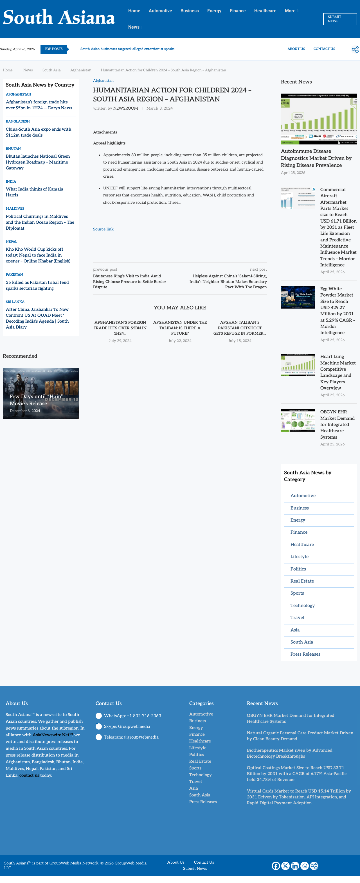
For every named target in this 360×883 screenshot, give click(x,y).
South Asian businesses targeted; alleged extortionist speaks (127, 49)
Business (190, 10)
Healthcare (265, 10)
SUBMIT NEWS (334, 19)
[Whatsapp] (304, 872)
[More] (355, 49)
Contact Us (324, 49)
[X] (285, 872)
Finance (238, 10)
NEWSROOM (125, 108)
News (134, 27)
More (290, 10)
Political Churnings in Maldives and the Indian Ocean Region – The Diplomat (40, 222)
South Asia (51, 70)
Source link (103, 229)
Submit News (195, 875)
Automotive (160, 10)
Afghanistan (80, 70)
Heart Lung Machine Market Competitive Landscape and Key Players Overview (338, 379)
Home (134, 10)
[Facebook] (276, 872)
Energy (214, 10)
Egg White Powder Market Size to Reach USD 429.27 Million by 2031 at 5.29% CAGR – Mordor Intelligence (338, 317)
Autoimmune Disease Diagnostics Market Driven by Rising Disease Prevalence (316, 158)
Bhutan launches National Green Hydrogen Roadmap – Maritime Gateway (38, 162)
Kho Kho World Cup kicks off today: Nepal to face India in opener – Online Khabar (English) (38, 255)
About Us (296, 49)
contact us (29, 782)
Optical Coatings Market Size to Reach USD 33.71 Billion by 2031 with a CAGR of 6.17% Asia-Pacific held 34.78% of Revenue (296, 780)
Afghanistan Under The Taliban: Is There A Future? (180, 328)
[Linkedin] (295, 872)
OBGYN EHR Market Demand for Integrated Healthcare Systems (337, 431)
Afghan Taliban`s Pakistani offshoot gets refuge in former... (239, 328)
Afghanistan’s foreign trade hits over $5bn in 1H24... (120, 328)
